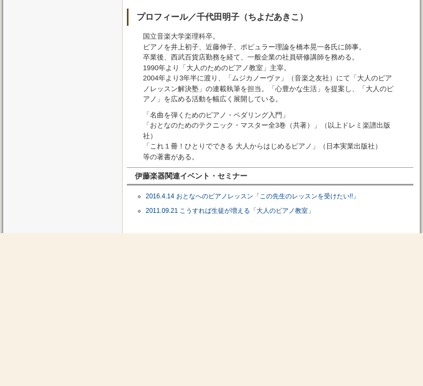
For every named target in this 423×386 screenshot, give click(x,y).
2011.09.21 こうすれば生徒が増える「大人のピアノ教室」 (230, 210)
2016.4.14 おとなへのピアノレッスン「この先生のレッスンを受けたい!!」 (252, 196)
